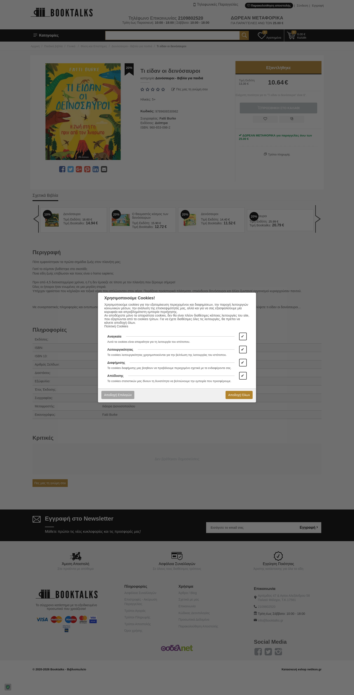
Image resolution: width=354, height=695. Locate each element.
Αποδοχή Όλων (239, 395)
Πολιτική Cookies (116, 326)
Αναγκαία (114, 336)
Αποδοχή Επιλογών (118, 395)
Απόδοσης (115, 376)
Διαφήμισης (116, 362)
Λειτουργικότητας (120, 349)
